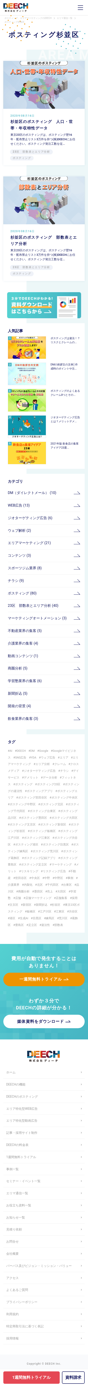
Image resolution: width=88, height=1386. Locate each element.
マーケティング (61, 864)
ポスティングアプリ (40, 791)
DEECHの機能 (15, 1084)
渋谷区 (73, 911)
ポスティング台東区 (43, 811)
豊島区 (19, 925)
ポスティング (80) (22, 593)
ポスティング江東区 (37, 837)
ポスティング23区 (49, 784)
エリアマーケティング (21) (29, 543)
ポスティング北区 (51, 804)
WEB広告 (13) (19, 505)
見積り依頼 (14, 1229)
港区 (12, 918)
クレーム (60, 764)
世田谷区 (21, 878)
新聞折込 (41, 904)
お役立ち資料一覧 (18, 1205)
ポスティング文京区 (23, 824)
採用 (75, 898)
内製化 (28, 884)
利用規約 (12, 1314)
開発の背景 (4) (19, 706)
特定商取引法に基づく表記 (25, 1326)
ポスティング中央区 (64, 797)
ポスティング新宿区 (53, 824)
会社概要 (12, 1253)
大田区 (61, 891)
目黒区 (37, 918)
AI (11, 750)
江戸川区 (45, 911)
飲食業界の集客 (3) (23, 718)
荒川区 (63, 918)
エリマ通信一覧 (17, 1193)
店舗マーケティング (38, 898)
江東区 (60, 911)
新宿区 (27, 904)
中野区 (58, 878)
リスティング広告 (54, 871)
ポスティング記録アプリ (40, 858)
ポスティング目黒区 (56, 844)
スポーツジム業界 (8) (25, 568)
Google (43, 750)
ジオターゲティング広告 (40, 770)
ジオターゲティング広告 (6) (30, 518)
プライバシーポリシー (21, 1302)
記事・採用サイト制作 (21, 1133)
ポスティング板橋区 (43, 831)
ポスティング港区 (26, 844)
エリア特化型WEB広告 (22, 1108)
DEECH (21, 750)
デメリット (31, 777)
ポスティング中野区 (23, 804)
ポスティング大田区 (64, 817)
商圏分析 (24, 891)
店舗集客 (61, 898)
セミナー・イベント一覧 (23, 1181)
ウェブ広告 (48, 757)
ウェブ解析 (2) (19, 530)
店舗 (18, 898)
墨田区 (38, 891)
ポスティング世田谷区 (32, 797)
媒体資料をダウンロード (40, 1021)
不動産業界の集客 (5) (25, 631)
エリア (64, 757)
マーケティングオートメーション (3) (37, 618)
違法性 (45, 925)
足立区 (32, 925)
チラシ (64, 770)
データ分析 (50, 777)
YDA (33, 757)
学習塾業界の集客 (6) (25, 681)
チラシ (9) (16, 580)
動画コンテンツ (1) (23, 656)
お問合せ (12, 1241)
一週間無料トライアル (40, 979)
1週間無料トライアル (21, 1157)
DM (32, 750)
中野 (47, 878)
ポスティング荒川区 (46, 851)
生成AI (24, 918)
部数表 (58, 925)
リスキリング (29, 871)
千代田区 (53, 884)
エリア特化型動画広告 (21, 1120)
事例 (70, 878)
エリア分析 (42, 764)
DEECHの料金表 (17, 1145)
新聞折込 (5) (17, 693)
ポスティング (24, 784)
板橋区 (31, 911)
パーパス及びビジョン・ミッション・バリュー (39, 1266)
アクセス (12, 1278)
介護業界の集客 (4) (23, 643)
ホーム (11, 1072)
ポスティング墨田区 (34, 817)
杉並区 (56, 904)
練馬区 (50, 918)
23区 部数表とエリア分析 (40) (33, 605)
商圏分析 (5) (17, 668)
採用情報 (12, 1338)
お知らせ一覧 (15, 1217)
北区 (40, 884)
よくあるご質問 (17, 1290)
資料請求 (73, 1377)
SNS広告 (21, 757)
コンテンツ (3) (19, 555)
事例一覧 (12, 1169)
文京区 (14, 904)
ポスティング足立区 (34, 864)
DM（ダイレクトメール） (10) (32, 493)
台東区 (67, 884)
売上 (50, 891)
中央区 (35, 878)
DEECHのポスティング (22, 1096)
